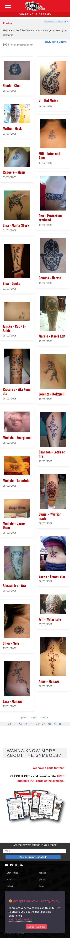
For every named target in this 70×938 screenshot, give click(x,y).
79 (55, 723)
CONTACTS (12, 873)
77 (43, 723)
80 (60, 723)
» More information (20, 919)
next (44, 717)
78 (49, 723)
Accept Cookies (36, 926)
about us (11, 879)
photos (42, 879)
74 (26, 723)
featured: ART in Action (56, 21)
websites (11, 886)
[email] (34, 851)
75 (31, 723)
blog (41, 886)
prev (22, 717)
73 (20, 723)
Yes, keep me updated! (33, 857)
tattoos (42, 873)
